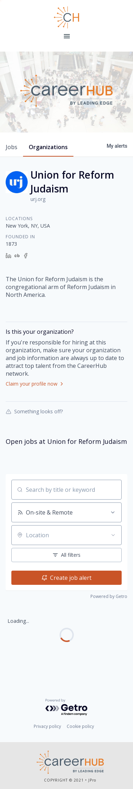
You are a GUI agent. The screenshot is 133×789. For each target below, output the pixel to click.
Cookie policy (80, 726)
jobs (11, 147)
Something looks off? (34, 411)
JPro (92, 780)
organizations (48, 147)
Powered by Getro (108, 596)
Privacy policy (47, 726)
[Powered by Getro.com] (66, 707)
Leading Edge (67, 17)
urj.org (38, 199)
